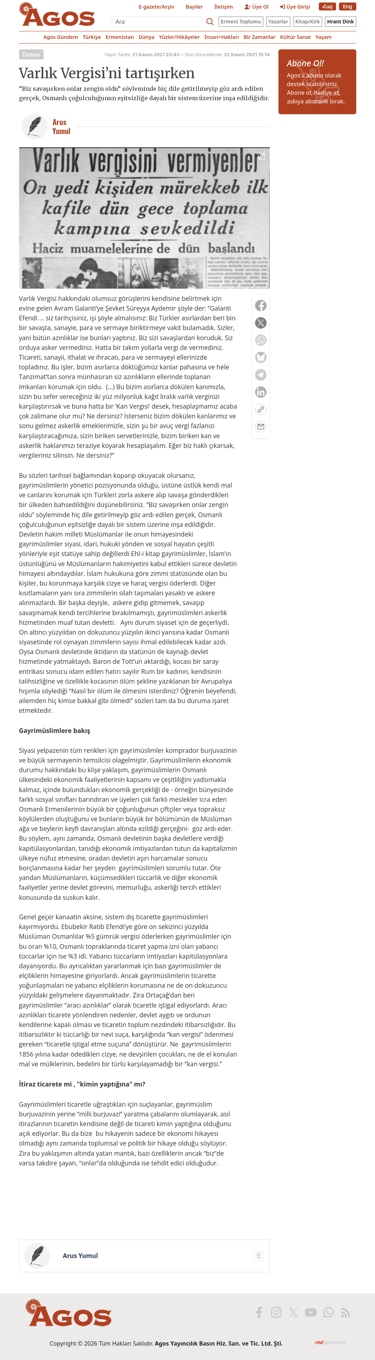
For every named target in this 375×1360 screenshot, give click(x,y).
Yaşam (324, 37)
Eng (347, 6)
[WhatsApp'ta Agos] (327, 1312)
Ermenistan (120, 37)
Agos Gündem (61, 37)
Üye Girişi (295, 6)
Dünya (146, 37)
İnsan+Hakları (222, 37)
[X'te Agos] (293, 1312)
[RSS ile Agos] (345, 1312)
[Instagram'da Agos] (275, 1312)
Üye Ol (257, 6)
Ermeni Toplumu (241, 21)
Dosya (31, 54)
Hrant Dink (340, 21)
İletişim (223, 6)
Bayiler (194, 6)
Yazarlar (278, 21)
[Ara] (157, 22)
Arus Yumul (80, 1256)
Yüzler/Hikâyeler (179, 37)
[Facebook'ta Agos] (258, 1312)
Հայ (327, 6)
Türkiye (92, 37)
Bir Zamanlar (259, 37)
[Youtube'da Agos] (310, 1312)
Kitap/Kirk (307, 21)
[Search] (210, 22)
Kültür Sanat (295, 37)
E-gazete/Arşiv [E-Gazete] (156, 6)
